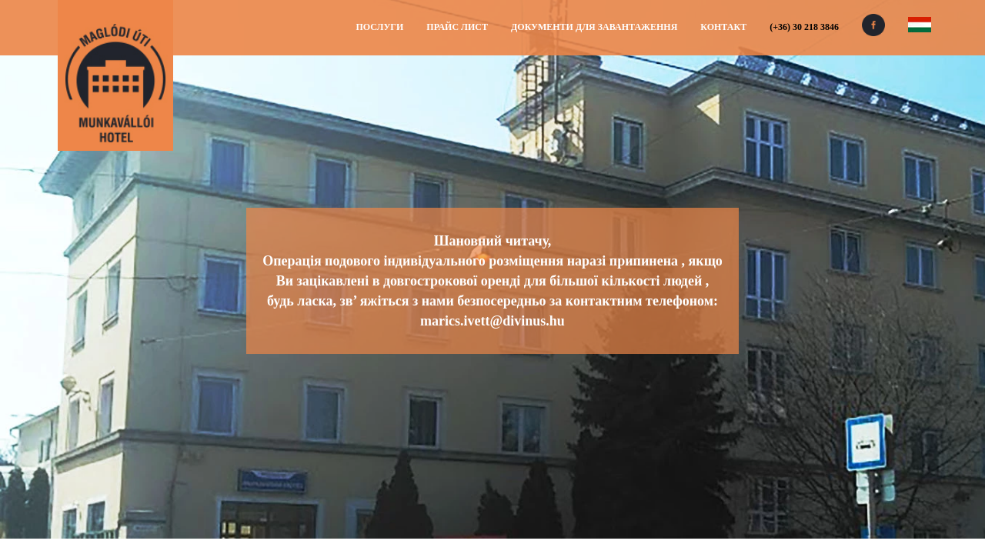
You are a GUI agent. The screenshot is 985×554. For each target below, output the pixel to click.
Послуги (379, 27)
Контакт (723, 27)
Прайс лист (457, 27)
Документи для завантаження (594, 27)
